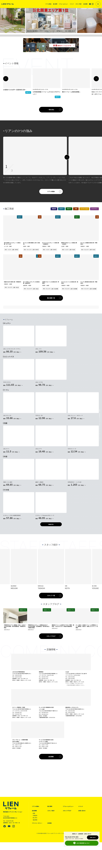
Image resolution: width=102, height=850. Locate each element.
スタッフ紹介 (51, 810)
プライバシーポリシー (37, 823)
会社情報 (34, 810)
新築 (34, 813)
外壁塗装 (35, 815)
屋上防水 (35, 817)
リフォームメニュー (68, 806)
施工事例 (49, 806)
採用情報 (49, 823)
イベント (80, 806)
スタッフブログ (67, 810)
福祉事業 (35, 820)
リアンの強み (35, 806)
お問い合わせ (81, 810)
